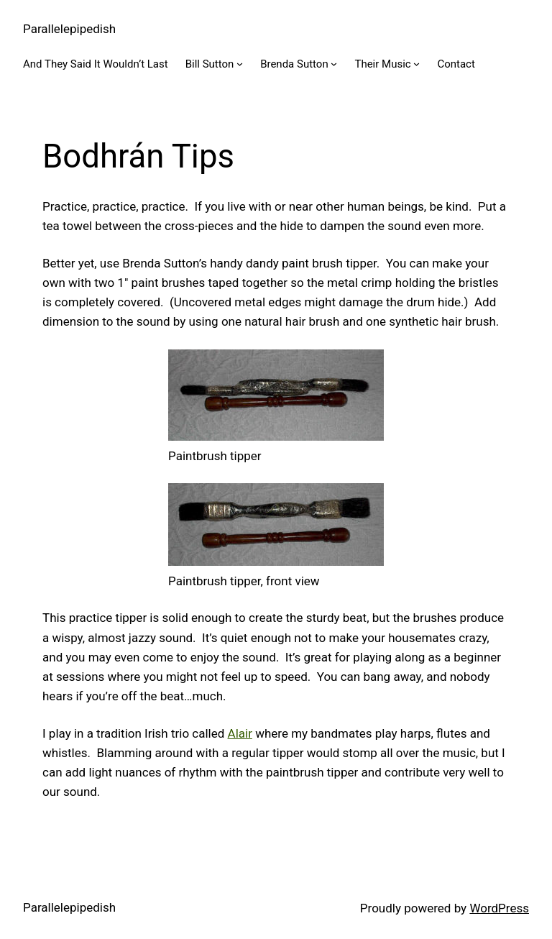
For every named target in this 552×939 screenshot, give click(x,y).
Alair (240, 733)
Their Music (382, 64)
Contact (455, 64)
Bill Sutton (209, 64)
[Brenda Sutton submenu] (334, 63)
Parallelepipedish (69, 29)
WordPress (499, 908)
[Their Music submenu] (416, 63)
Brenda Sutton (294, 64)
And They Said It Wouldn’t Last (95, 64)
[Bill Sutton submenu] (239, 63)
